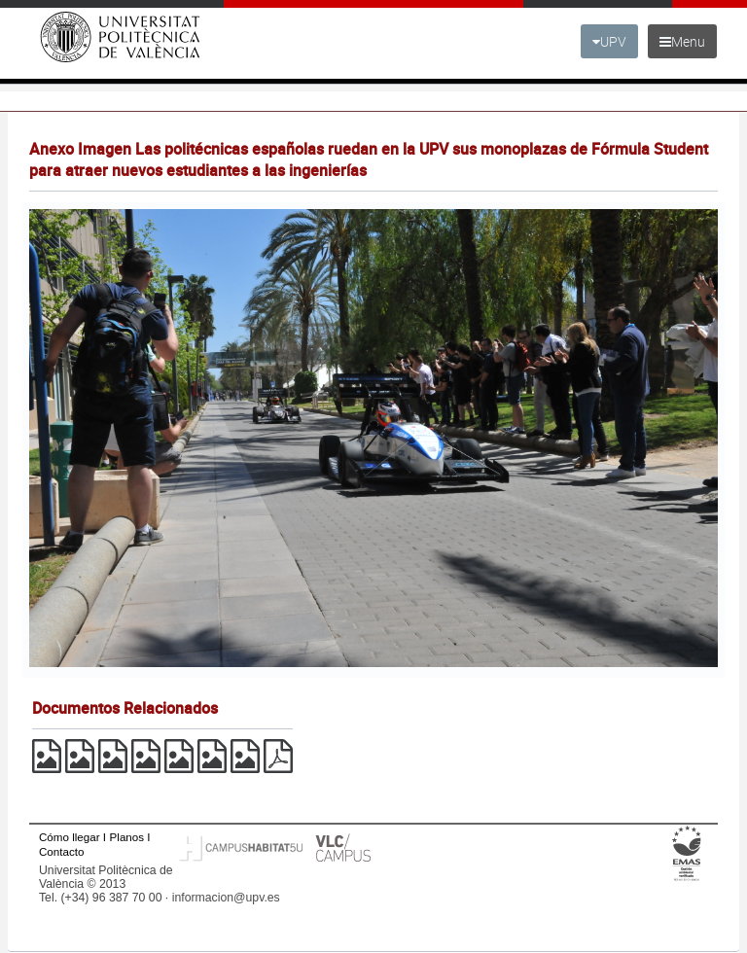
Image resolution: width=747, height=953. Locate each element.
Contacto (61, 851)
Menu (682, 41)
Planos (127, 836)
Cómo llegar (69, 836)
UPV (609, 41)
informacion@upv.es (226, 897)
